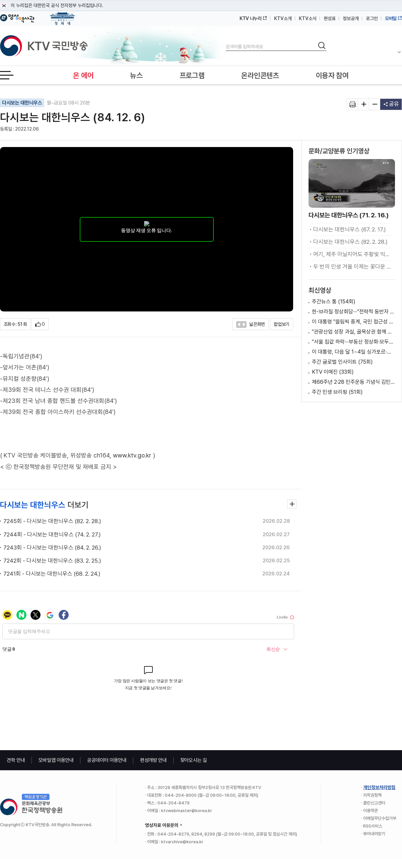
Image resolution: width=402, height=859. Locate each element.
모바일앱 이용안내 (56, 760)
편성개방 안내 (153, 760)
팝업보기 (281, 324)
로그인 (372, 18)
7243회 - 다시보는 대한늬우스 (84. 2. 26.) (52, 547)
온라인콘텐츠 (260, 75)
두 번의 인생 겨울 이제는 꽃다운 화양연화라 (353, 266)
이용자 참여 (332, 75)
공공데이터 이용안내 (107, 760)
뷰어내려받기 (374, 833)
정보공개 (351, 18)
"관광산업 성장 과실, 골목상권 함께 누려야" (353, 332)
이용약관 (370, 810)
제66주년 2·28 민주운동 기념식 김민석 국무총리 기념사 (353, 382)
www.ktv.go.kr (132, 455)
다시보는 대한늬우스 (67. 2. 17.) (349, 229)
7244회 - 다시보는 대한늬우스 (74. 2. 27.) (52, 534)
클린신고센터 (374, 802)
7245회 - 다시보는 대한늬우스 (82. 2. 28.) (52, 521)
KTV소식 (308, 18)
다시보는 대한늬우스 (22, 103)
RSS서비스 (372, 826)
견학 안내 (16, 760)
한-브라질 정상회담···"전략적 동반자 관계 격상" (353, 311)
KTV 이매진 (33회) (333, 372)
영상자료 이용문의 (161, 825)
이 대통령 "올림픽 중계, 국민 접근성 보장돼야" (353, 321)
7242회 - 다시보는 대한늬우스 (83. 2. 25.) (52, 560)
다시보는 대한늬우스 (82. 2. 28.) (350, 241)
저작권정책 (372, 795)
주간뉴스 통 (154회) (333, 301)
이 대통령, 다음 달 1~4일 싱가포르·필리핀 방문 (353, 352)
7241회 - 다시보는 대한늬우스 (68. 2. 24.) (51, 573)
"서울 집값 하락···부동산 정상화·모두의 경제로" (353, 342)
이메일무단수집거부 (379, 818)
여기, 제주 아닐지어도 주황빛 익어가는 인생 (353, 254)
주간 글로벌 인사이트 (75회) (342, 362)
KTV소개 (283, 18)
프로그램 (192, 75)
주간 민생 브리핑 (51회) (337, 392)
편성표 (330, 18)
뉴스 (136, 75)
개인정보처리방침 (379, 787)
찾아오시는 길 (193, 760)
